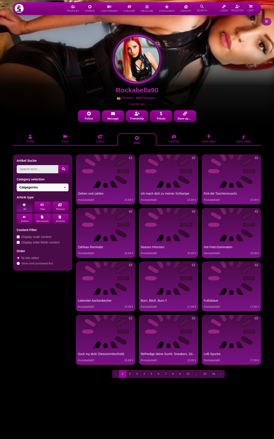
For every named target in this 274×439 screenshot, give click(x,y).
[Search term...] (37, 169)
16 (213, 373)
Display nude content (36, 237)
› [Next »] (221, 373)
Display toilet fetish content (41, 242)
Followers (145, 98)
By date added (30, 257)
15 (204, 373)
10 (187, 373)
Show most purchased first (37, 263)
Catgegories (28, 187)
